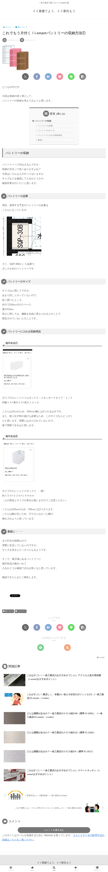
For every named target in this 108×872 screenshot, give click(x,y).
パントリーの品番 (46, 126)
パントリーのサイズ (47, 131)
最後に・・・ (44, 141)
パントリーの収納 (43, 121)
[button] (82, 76)
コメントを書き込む (54, 831)
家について (8, 612)
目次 (52, 113)
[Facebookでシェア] (36, 76)
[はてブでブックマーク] (48, 76)
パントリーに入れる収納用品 (51, 136)
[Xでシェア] (25, 76)
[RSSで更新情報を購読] (67, 648)
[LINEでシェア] (71, 76)
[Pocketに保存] (59, 76)
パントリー (21, 612)
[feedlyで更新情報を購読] (40, 648)
